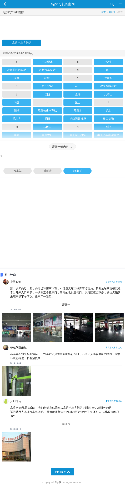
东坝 (16, 78)
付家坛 (108, 78)
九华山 (108, 94)
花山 (78, 86)
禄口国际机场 (77, 118)
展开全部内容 (62, 146)
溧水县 (17, 118)
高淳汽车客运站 (22, 42)
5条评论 (77, 170)
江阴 (47, 94)
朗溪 (16, 110)
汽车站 (17, 170)
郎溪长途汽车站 (47, 110)
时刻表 (47, 170)
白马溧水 (47, 61)
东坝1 (47, 78)
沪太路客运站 (108, 86)
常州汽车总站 (47, 69)
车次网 (58, 482)
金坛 (78, 94)
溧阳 (47, 118)
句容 (16, 102)
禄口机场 (108, 118)
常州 (108, 61)
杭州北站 (47, 86)
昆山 (78, 102)
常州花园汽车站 (16, 69)
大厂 (108, 69)
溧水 (108, 110)
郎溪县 (78, 110)
